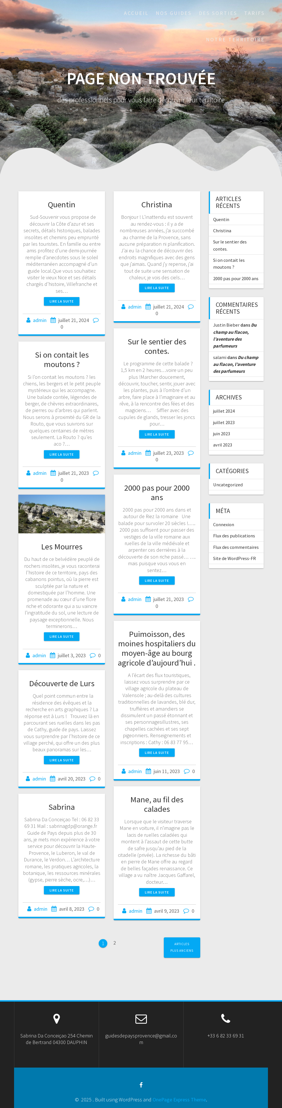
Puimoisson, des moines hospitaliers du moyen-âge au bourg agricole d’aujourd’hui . (157, 648)
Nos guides (174, 13)
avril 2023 (222, 445)
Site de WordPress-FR (234, 558)
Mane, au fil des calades (156, 804)
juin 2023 (221, 433)
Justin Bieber (226, 325)
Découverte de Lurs (61, 683)
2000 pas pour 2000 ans (157, 492)
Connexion (223, 524)
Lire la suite (62, 301)
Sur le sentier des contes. (157, 346)
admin (39, 320)
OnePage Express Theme (179, 1099)
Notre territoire (235, 39)
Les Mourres (61, 546)
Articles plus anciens (181, 947)
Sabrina (61, 807)
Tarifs (254, 13)
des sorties (218, 13)
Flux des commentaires (236, 547)
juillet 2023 (224, 422)
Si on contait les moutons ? (62, 359)
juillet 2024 (224, 411)
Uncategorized (228, 484)
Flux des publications (234, 536)
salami (219, 357)
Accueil (136, 13)
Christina (156, 204)
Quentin (61, 204)
